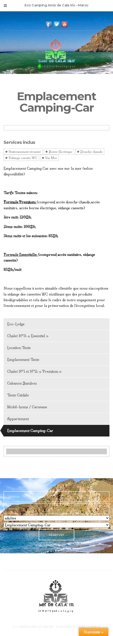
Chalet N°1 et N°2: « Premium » (34, 371)
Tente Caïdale (18, 395)
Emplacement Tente (23, 359)
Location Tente (19, 347)
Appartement (18, 419)
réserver (57, 534)
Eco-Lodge (15, 324)
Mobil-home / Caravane (27, 407)
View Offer (56, 443)
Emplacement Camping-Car (30, 430)
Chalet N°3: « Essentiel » (27, 336)
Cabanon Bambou (22, 383)
